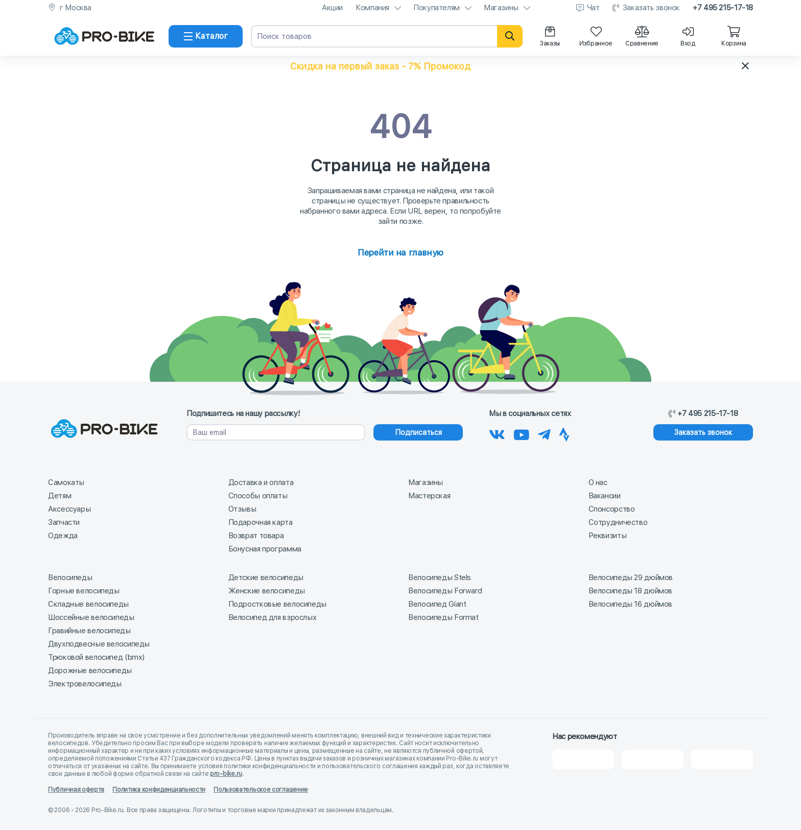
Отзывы (242, 509)
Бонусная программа (264, 549)
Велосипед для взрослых (272, 617)
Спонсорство (611, 509)
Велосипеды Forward (445, 590)
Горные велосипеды (84, 590)
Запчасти (64, 522)
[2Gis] (583, 759)
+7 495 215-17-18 (723, 8)
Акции (332, 8)
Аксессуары (69, 509)
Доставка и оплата (261, 482)
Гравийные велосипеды (89, 630)
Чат (593, 8)
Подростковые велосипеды (277, 604)
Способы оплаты (258, 495)
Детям (59, 495)
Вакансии (604, 495)
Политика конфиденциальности (158, 789)
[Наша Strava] (564, 433)
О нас (597, 482)
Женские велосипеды (266, 590)
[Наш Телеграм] (544, 433)
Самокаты (66, 482)
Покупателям (436, 8)
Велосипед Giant (437, 604)
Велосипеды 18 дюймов (630, 590)
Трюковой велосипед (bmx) (96, 657)
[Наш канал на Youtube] (521, 433)
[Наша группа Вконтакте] (497, 433)
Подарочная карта (260, 522)
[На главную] (104, 36)
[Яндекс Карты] (653, 759)
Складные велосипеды (88, 604)
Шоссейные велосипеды (91, 617)
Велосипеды (70, 577)
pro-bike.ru (226, 773)
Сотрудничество (618, 522)
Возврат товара (256, 535)
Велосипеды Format (443, 617)
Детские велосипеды (265, 577)
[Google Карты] (722, 759)
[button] (400, 66)
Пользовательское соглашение (261, 789)
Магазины (501, 8)
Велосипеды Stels (439, 577)
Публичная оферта (76, 789)
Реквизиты (607, 535)
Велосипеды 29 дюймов (630, 577)
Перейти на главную (400, 252)
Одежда (63, 535)
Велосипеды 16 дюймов (630, 604)
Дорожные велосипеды (90, 670)
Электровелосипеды (85, 683)
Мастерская (429, 495)
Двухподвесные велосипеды (99, 644)
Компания (372, 8)
